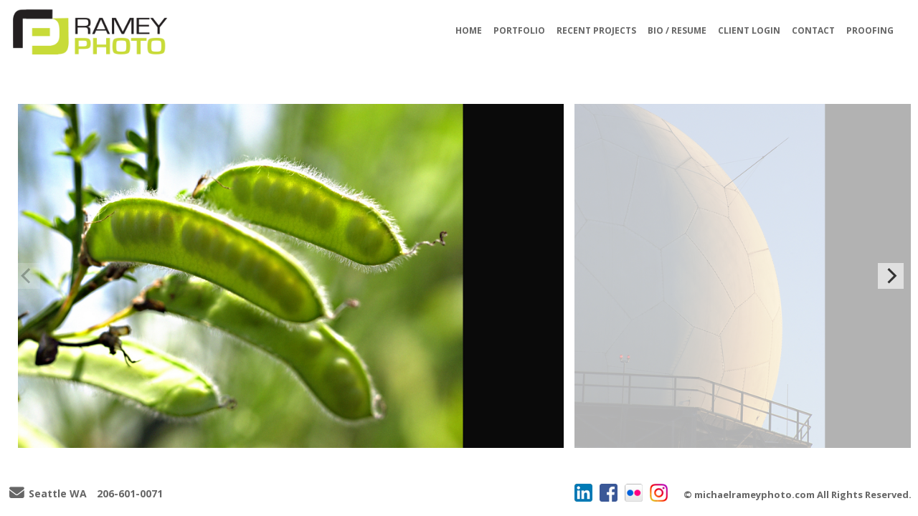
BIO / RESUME (677, 30)
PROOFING (870, 30)
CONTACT (813, 30)
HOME (468, 30)
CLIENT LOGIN (749, 30)
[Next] (891, 276)
